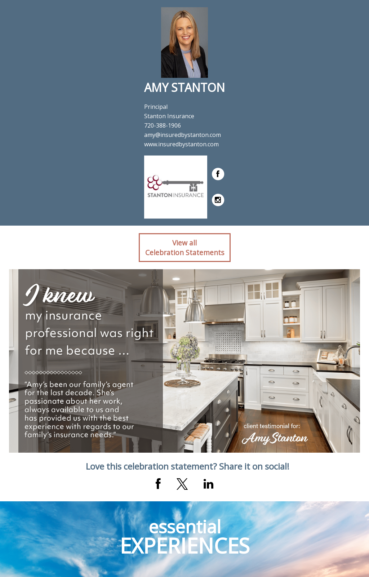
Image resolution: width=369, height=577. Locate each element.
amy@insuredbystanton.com (182, 135)
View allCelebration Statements (184, 247)
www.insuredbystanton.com (181, 144)
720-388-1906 (162, 125)
